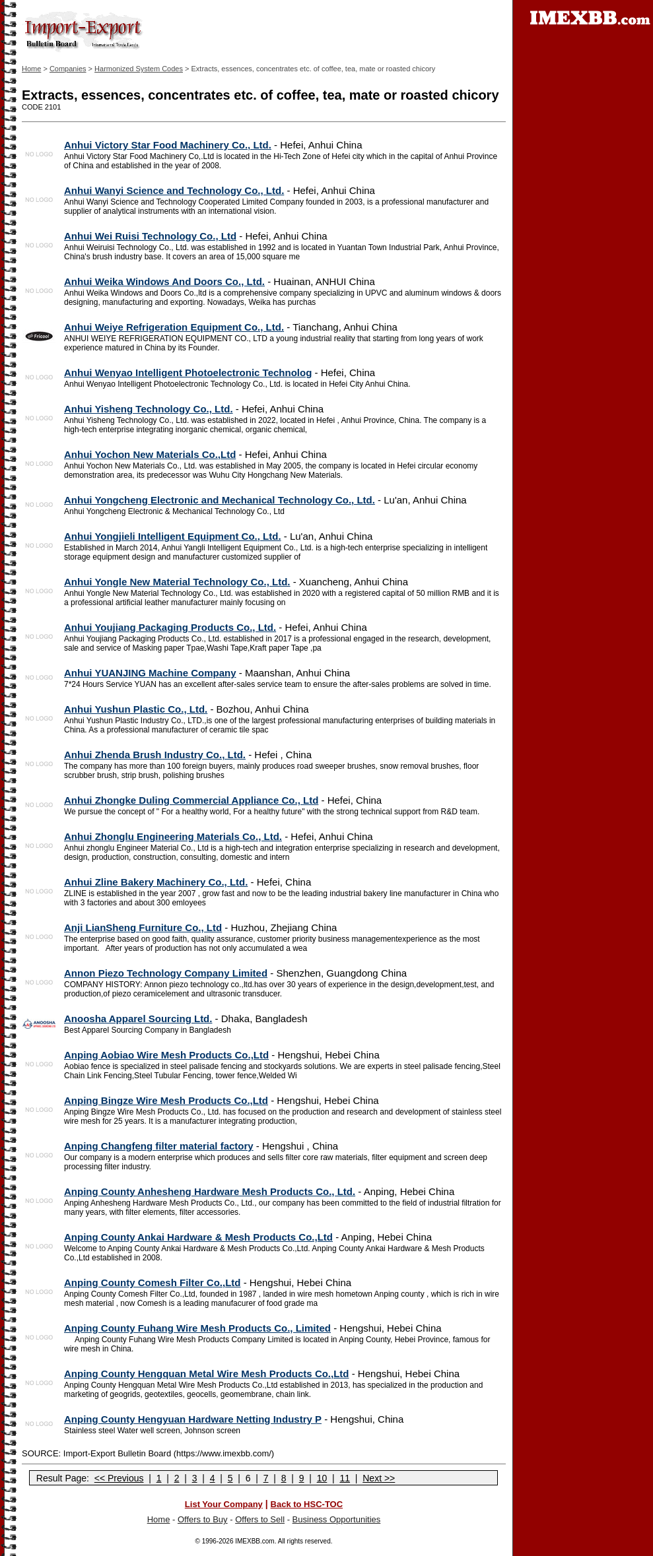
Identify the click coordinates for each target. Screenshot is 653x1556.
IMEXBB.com (254, 1541)
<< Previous (119, 1478)
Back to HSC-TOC (307, 1504)
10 (322, 1478)
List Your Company (224, 1504)
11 (344, 1478)
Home (31, 69)
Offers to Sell (260, 1519)
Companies (68, 69)
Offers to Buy (203, 1519)
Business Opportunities (336, 1519)
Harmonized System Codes (138, 69)
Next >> (378, 1478)
